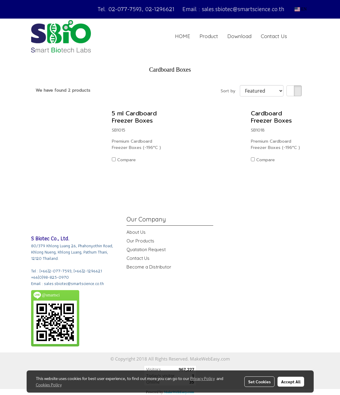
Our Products (140, 241)
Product (208, 36)
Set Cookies (259, 381)
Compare (126, 160)
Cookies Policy (49, 384)
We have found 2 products (63, 90)
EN (301, 9)
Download (239, 36)
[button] (301, 36)
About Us (136, 232)
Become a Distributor (148, 267)
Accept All (291, 381)
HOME (182, 36)
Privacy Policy (202, 378)
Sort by (230, 91)
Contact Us (274, 36)
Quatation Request (146, 249)
